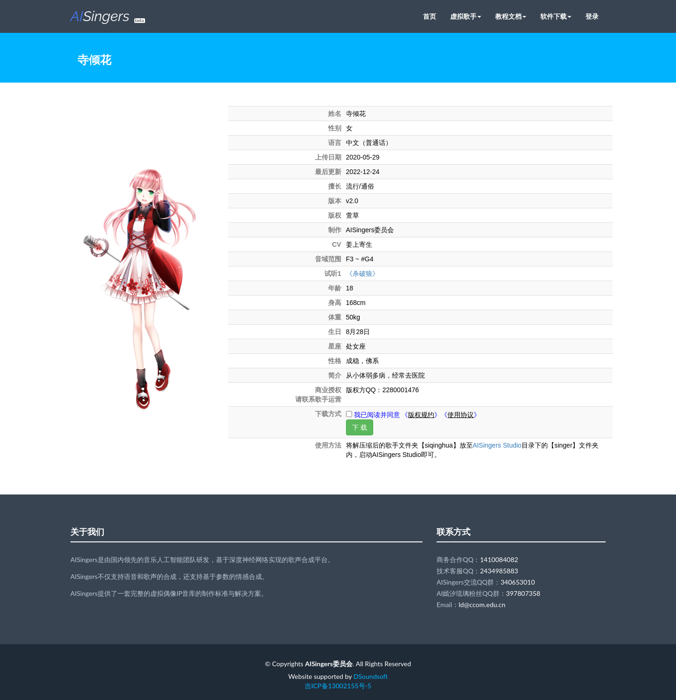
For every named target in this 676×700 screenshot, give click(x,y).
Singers (107, 16)
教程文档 (510, 16)
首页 (429, 16)
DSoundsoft (370, 676)
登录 (592, 16)
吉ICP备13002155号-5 (338, 686)
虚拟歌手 (465, 16)
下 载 (359, 427)
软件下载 (555, 16)
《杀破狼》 (362, 273)
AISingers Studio (497, 445)
